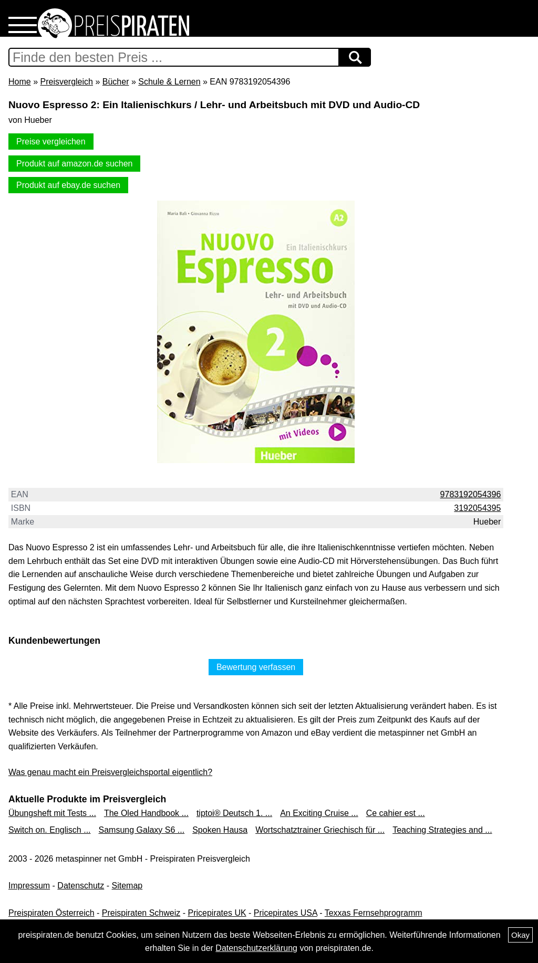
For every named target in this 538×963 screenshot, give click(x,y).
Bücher (115, 81)
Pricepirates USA (285, 912)
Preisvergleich (66, 81)
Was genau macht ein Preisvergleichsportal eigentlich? (110, 772)
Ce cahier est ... (395, 813)
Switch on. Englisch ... (49, 829)
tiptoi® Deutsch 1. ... (234, 813)
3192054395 (477, 508)
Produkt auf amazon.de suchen (74, 163)
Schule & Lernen (169, 81)
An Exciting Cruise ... (319, 813)
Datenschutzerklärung (256, 948)
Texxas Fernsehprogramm (373, 912)
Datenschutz (80, 885)
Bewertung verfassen (255, 667)
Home (19, 81)
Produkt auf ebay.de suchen (68, 185)
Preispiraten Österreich (51, 912)
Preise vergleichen (51, 141)
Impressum (29, 885)
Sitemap (127, 885)
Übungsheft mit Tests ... (52, 813)
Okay (520, 934)
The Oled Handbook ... (146, 813)
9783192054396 (470, 494)
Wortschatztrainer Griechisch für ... (320, 829)
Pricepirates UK (217, 912)
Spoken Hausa (219, 829)
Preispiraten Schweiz (141, 912)
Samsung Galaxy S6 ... (142, 829)
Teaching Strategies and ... (442, 829)
